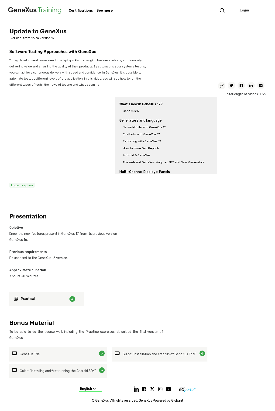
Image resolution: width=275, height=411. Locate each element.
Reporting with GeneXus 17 (142, 141)
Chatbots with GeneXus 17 (141, 134)
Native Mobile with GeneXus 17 (144, 127)
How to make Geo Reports (141, 148)
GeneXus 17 (131, 111)
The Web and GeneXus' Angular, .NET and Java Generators (164, 162)
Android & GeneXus (137, 155)
